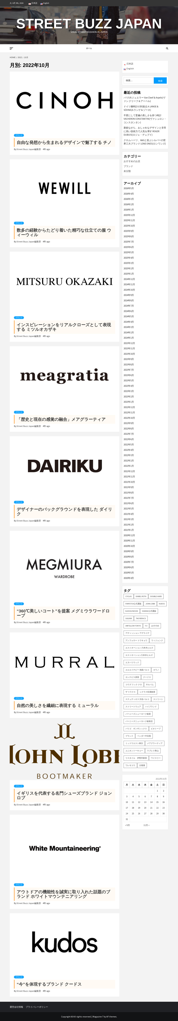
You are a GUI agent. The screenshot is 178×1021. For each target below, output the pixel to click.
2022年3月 (129, 455)
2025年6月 (129, 247)
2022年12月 (129, 407)
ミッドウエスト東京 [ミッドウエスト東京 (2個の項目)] (134, 743)
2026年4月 (129, 193)
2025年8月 (129, 236)
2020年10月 (129, 546)
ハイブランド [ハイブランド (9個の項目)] (151, 706)
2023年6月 (129, 375)
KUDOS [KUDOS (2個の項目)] (162, 603)
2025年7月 (129, 241)
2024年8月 (129, 300)
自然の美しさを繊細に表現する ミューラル (58, 705)
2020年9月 (129, 551)
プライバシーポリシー (37, 1006)
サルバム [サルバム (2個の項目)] (150, 684)
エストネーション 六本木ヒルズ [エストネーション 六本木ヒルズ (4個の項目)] (139, 648)
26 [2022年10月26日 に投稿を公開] (139, 813)
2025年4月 (129, 257)
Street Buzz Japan (89, 23)
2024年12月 (129, 279)
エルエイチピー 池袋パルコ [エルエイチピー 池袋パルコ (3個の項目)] (137, 670)
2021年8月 (129, 492)
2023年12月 (129, 343)
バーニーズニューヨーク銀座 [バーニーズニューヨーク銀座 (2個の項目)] (138, 714)
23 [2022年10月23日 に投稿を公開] (163, 807)
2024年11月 (129, 284)
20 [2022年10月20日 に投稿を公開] (145, 807)
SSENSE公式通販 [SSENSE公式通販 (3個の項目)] (149, 611)
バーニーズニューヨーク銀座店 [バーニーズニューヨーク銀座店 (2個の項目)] (139, 721)
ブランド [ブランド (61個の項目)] (129, 736)
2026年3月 (129, 198)
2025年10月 (129, 225)
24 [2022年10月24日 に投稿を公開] (127, 813)
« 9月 (127, 825)
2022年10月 (129, 417)
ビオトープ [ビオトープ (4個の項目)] (156, 728)
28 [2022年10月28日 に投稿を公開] (151, 813)
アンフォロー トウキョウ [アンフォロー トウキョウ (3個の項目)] (136, 640)
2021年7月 (129, 497)
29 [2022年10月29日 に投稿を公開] (157, 813)
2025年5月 (129, 252)
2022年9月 (129, 423)
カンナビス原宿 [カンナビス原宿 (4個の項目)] (132, 677)
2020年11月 (129, 540)
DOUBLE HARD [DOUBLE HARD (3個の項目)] (156, 596)
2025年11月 (129, 220)
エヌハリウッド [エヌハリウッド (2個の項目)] (132, 662)
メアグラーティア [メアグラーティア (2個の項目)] (155, 743)
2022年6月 (129, 439)
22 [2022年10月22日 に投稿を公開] (157, 807)
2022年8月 (129, 428)
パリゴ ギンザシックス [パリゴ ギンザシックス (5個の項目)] (136, 728)
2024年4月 (129, 321)
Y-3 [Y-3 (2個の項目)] (146, 625)
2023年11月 (129, 348)
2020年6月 (129, 567)
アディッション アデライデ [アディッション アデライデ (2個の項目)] (137, 633)
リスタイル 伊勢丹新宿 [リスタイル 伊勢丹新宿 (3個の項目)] (136, 758)
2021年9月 (129, 487)
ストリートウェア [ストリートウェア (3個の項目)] (133, 706)
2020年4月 (129, 578)
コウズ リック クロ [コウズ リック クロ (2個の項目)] (133, 684)
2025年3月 (129, 263)
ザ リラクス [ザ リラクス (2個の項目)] (130, 692)
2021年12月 (129, 471)
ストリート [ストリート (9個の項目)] (158, 699)
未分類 (127, 171)
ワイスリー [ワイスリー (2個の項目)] (156, 758)
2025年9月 (129, 231)
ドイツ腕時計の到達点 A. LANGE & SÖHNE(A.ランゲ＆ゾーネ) (141, 108)
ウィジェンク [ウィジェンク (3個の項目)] (157, 640)
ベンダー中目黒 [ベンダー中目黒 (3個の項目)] (144, 736)
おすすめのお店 (132, 161)
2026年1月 (129, 209)
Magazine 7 (98, 1016)
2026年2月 (129, 204)
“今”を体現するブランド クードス (49, 984)
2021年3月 (129, 519)
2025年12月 (129, 215)
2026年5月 (129, 188)
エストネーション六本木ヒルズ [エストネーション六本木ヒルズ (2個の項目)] (139, 655)
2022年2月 (129, 460)
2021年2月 (129, 524)
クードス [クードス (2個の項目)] (147, 677)
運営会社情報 (16, 1006)
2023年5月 (129, 380)
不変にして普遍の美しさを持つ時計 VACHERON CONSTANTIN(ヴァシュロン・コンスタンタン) (145, 119)
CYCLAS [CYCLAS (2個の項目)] (128, 596)
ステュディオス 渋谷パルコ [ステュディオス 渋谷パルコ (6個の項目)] (137, 699)
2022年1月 (129, 465)
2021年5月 (129, 508)
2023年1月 (129, 401)
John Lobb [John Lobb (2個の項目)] (150, 603)
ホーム (89, 48)
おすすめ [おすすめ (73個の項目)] (155, 625)
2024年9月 (129, 295)
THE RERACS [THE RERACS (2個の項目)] (141, 618)
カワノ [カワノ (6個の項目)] (156, 670)
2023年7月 (129, 369)
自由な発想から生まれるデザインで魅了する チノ (64, 142)
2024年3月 (129, 327)
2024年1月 (129, 337)
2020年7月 (129, 561)
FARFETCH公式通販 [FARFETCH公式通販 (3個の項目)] (133, 603)
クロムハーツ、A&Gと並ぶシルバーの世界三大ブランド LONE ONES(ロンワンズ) (145, 142)
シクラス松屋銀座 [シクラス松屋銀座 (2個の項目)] (147, 692)
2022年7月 (129, 433)
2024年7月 (129, 305)
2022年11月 (129, 412)
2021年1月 (129, 529)
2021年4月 (129, 513)
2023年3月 (129, 391)
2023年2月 (129, 396)
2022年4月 (129, 449)
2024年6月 (129, 311)
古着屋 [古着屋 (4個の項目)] (142, 765)
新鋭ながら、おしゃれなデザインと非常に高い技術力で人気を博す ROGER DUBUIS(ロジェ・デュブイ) (145, 131)
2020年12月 (129, 535)
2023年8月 (129, 364)
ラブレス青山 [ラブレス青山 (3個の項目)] (153, 750)
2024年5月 (129, 316)
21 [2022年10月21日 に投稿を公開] (151, 807)
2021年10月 (129, 481)
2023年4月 (129, 385)
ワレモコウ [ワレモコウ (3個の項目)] (130, 765)
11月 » (146, 825)
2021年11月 (129, 476)
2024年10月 (129, 289)
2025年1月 (129, 273)
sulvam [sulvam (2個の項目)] (128, 618)
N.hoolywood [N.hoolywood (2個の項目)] (131, 611)
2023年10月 (129, 353)
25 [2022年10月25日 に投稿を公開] (133, 813)
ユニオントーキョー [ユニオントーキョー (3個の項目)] (134, 750)
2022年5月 (129, 444)
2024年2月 (129, 332)
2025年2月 (129, 268)
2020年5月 (129, 572)
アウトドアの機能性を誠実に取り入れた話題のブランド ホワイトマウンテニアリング (63, 894)
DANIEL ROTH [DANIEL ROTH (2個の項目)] (141, 596)
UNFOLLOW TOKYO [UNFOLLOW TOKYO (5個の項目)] (133, 625)
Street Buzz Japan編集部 (29, 149)
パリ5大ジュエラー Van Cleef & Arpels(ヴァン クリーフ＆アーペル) (144, 99)
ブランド (19, 135)
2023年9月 (129, 359)
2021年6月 (129, 503)
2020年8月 (129, 556)
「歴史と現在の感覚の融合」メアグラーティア (61, 419)
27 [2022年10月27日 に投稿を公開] (145, 813)
